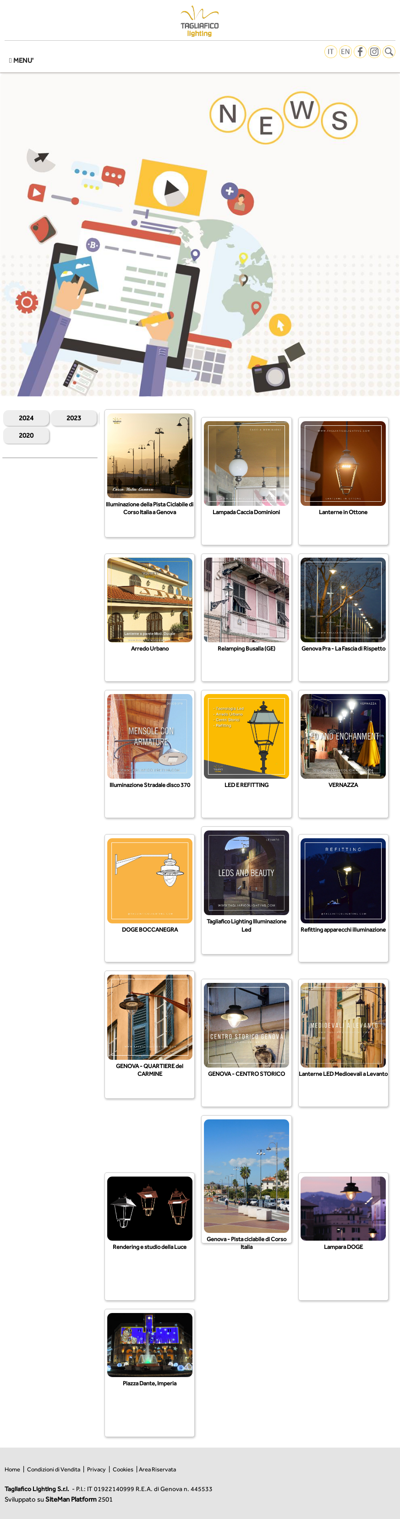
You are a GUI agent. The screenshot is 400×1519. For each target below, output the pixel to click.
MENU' (21, 60)
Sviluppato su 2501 (59, 1499)
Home (12, 1469)
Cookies (123, 1469)
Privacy (96, 1469)
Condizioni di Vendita (53, 1469)
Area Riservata (157, 1469)
